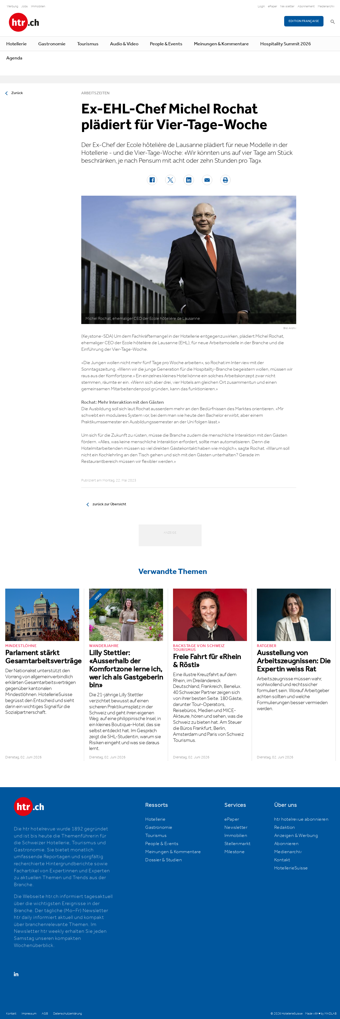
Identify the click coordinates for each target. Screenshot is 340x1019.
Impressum (28, 1013)
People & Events (166, 44)
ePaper (272, 6)
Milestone (234, 852)
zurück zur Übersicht (109, 504)
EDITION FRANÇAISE (304, 21)
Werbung (12, 6)
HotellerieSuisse (291, 868)
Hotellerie (16, 44)
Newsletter (287, 6)
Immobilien (38, 6)
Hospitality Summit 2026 (285, 44)
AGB (45, 1013)
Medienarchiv (326, 6)
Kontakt (282, 860)
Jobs (24, 6)
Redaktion (284, 827)
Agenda (14, 58)
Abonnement (306, 6)
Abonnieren (286, 843)
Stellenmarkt (237, 843)
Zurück (17, 93)
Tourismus (88, 44)
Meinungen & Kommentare (221, 44)
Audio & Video (124, 44)
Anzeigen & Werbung (296, 835)
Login (261, 6)
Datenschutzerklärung (67, 1013)
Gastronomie (52, 44)
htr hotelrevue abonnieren (301, 819)
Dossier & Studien (163, 860)
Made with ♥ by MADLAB (321, 1013)
